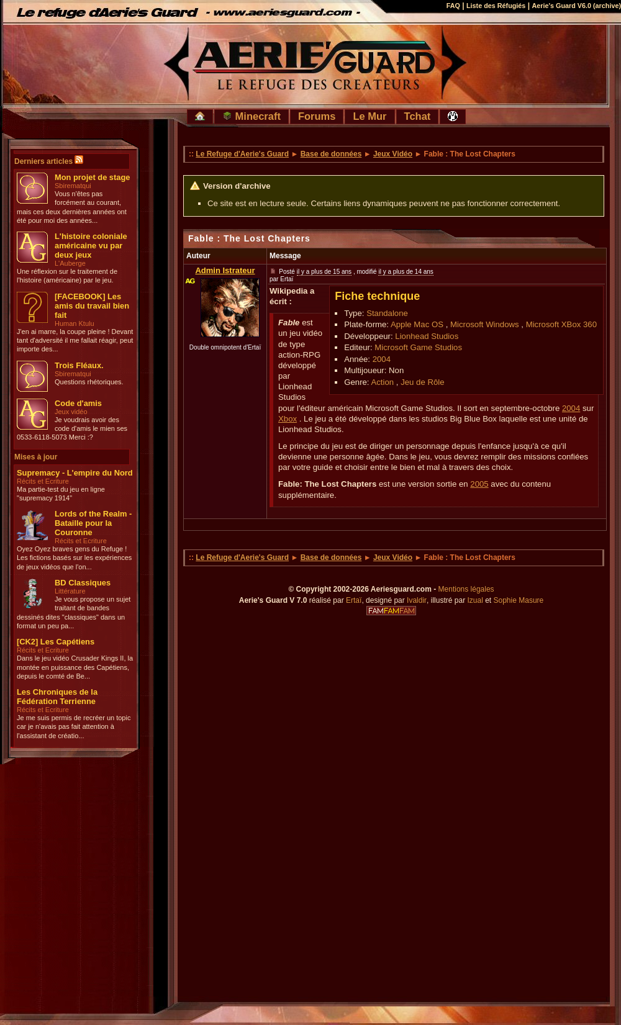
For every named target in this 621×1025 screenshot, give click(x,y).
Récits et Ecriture (43, 481)
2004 (382, 359)
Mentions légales (466, 589)
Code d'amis (78, 403)
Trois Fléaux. (79, 365)
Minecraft (251, 116)
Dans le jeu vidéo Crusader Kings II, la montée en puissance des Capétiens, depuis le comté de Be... (75, 667)
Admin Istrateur (225, 270)
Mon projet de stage (92, 177)
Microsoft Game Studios (418, 347)
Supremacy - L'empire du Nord (75, 472)
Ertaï (353, 600)
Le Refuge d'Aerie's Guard (242, 154)
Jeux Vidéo (392, 154)
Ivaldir (417, 600)
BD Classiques (83, 582)
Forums (317, 116)
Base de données (331, 154)
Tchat (417, 116)
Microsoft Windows (484, 324)
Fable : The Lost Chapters (249, 238)
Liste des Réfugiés (495, 5)
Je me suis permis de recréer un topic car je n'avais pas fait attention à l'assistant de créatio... (73, 726)
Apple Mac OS (417, 324)
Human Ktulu (74, 323)
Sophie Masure (519, 600)
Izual (475, 600)
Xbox (287, 418)
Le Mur (369, 116)
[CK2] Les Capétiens (55, 641)
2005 (479, 484)
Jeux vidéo (71, 411)
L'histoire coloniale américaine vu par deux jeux (91, 246)
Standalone (387, 313)
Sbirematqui (73, 185)
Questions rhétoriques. (89, 382)
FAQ (453, 5)
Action (382, 382)
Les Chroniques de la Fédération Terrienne (57, 696)
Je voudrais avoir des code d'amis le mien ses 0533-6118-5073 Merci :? (72, 428)
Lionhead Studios (426, 336)
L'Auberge (70, 263)
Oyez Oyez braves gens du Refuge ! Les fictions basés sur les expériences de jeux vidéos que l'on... (74, 558)
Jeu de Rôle (422, 382)
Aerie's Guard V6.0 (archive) (576, 5)
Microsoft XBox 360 (561, 324)
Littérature (70, 591)
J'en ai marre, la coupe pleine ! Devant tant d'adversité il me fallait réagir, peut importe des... (75, 340)
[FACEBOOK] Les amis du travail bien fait (92, 306)
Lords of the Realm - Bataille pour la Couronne (93, 523)
